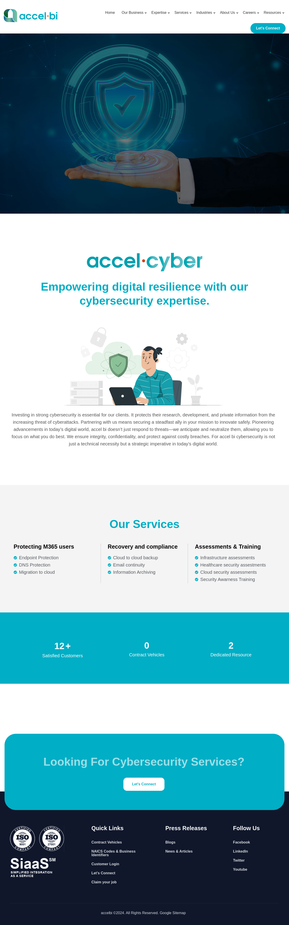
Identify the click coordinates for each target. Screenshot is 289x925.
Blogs (170, 842)
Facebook (241, 842)
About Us (227, 12)
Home (110, 12)
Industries (204, 12)
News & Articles (179, 851)
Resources (272, 12)
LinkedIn (240, 851)
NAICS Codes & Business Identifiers (113, 853)
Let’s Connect (103, 873)
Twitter (239, 860)
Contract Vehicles (106, 842)
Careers (249, 12)
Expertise (159, 12)
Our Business (132, 12)
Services (181, 12)
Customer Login (105, 864)
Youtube (240, 869)
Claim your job (104, 882)
